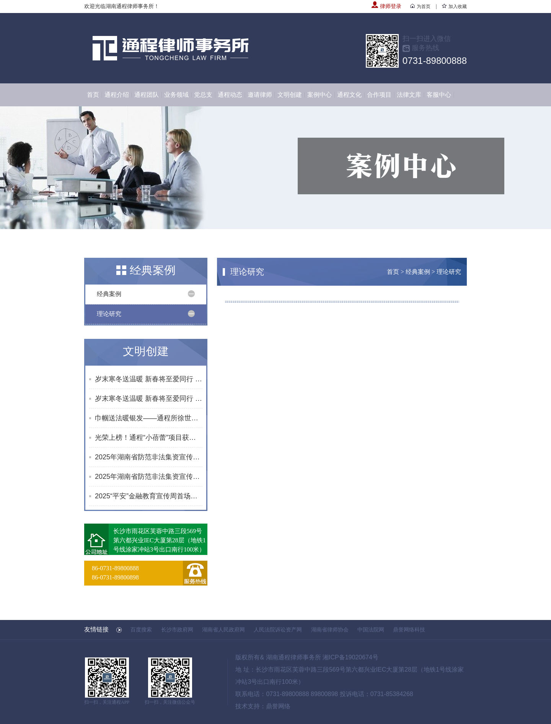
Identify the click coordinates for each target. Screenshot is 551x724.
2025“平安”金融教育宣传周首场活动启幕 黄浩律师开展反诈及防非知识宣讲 (148, 496)
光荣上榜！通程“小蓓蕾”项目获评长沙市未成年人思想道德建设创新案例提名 (148, 437)
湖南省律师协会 (330, 629)
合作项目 (379, 94)
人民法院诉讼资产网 (278, 629)
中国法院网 (370, 629)
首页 (93, 94)
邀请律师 (260, 94)
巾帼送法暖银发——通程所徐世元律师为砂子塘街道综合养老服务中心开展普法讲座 (148, 418)
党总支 (203, 94)
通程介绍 (116, 94)
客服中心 (439, 94)
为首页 (420, 6)
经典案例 (109, 294)
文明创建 (289, 94)
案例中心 (319, 94)
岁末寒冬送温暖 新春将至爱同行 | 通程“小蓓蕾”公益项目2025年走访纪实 (148, 379)
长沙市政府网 (177, 629)
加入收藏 (454, 6)
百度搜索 (141, 629)
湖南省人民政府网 (223, 629)
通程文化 (349, 94)
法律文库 (409, 94)
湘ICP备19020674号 (350, 657)
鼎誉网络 (278, 706)
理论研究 (109, 314)
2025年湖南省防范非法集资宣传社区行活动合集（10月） (148, 457)
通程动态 (230, 94)
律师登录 (386, 6)
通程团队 (146, 94)
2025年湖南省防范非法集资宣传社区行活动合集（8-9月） (148, 476)
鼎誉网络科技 (409, 629)
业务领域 (176, 94)
